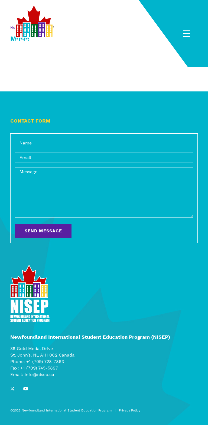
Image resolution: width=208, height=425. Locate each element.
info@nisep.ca (39, 374)
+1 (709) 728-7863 (45, 361)
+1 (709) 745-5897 (39, 368)
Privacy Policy (129, 410)
